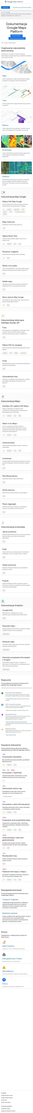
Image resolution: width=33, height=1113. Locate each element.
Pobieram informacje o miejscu (14, 872)
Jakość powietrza (9, 532)
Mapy (4, 76)
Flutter (5, 214)
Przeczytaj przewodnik (11, 698)
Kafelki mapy (7, 281)
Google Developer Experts (7, 1097)
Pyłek (4, 549)
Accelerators (4, 1100)
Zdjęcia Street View (9, 236)
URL (4, 228)
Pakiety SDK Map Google (12, 202)
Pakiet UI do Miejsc (9, 423)
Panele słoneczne (9, 565)
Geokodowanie (8, 443)
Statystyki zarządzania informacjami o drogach (16, 658)
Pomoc (4, 932)
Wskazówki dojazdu (10, 729)
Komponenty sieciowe (20, 211)
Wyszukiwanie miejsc (10, 714)
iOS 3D (5, 211)
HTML (11, 211)
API (19, 243)
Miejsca (5, 125)
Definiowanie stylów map (12, 788)
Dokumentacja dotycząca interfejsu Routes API (12, 321)
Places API (24, 722)
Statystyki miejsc (8, 626)
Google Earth (7, 610)
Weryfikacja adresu (9, 476)
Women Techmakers (6, 1102)
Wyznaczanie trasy (9, 856)
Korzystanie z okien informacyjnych (16, 804)
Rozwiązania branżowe (11, 890)
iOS (23, 209)
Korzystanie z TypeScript (12, 773)
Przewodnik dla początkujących (13, 692)
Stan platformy (8, 971)
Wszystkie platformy (7, 796)
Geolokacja (6, 458)
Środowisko (7, 150)
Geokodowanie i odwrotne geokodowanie (13, 839)
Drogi (4, 361)
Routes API (13, 735)
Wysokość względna (10, 252)
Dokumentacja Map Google (13, 197)
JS (3, 209)
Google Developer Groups (7, 1095)
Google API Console (5, 1108)
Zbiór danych (6, 633)
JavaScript (19, 710)
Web (4, 618)
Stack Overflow (8, 946)
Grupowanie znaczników (12, 757)
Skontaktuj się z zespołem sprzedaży (22, 7)
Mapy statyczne (8, 222)
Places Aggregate (9, 504)
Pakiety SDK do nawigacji (12, 345)
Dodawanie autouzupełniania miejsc (16, 820)
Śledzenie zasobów (9, 913)
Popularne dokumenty (11, 745)
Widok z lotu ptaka (9, 266)
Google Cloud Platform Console (8, 1111)
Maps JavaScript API (16, 722)
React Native (23, 353)
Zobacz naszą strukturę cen (17, 38)
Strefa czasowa (8, 490)
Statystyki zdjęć (8, 642)
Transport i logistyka (10, 899)
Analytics (5, 176)
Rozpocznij (5, 7)
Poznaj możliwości (16, 35)
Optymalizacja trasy (10, 377)
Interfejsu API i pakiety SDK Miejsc (15, 406)
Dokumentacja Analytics (12, 605)
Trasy (4, 100)
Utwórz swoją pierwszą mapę (13, 704)
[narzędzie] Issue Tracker (12, 959)
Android (9, 209)
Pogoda (5, 581)
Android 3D (16, 209)
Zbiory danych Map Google (13, 297)
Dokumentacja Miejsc (10, 401)
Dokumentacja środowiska (13, 527)
